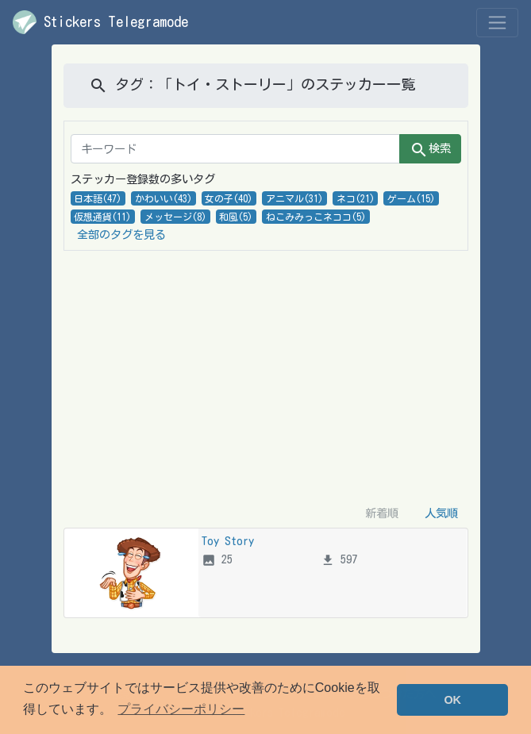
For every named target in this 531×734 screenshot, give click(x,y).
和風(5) (235, 216)
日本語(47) (97, 198)
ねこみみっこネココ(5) (316, 216)
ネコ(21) (356, 198)
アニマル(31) (294, 198)
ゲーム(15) (411, 198)
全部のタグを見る (121, 234)
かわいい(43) (163, 198)
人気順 (441, 513)
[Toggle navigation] (497, 22)
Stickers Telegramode (100, 22)
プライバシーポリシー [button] (180, 709)
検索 (430, 149)
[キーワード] (235, 148)
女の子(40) (228, 198)
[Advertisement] (265, 374)
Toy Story (228, 541)
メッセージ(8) (175, 216)
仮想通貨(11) (102, 216)
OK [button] (452, 700)
